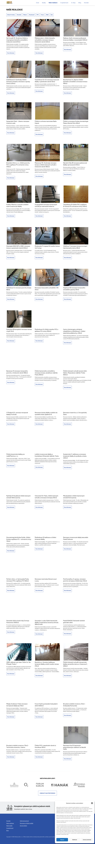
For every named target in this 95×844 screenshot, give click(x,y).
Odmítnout (74, 839)
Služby (44, 2)
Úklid (47, 14)
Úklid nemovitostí (24, 821)
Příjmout (62, 839)
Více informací (10, 53)
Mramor (25, 14)
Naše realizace (53, 2)
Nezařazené (31, 14)
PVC (38, 14)
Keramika (19, 14)
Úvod (37, 2)
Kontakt (86, 2)
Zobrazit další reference (47, 793)
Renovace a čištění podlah (26, 823)
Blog (79, 2)
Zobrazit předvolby (87, 839)
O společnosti (64, 2)
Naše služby (9, 825)
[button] (92, 803)
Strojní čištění (23, 825)
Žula (52, 14)
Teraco (42, 14)
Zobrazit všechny (11, 14)
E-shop (73, 2)
